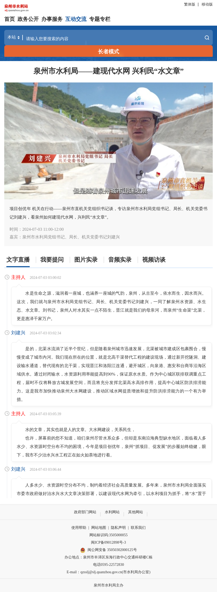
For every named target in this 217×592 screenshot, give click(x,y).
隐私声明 (118, 528)
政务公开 (28, 19)
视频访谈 (154, 259)
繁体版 (189, 4)
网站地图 (98, 528)
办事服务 (52, 19)
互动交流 (75, 19)
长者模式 (108, 51)
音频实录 (120, 259)
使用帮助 (78, 528)
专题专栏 (99, 19)
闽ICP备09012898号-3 (108, 542)
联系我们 (138, 528)
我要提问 (52, 259)
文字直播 (18, 259)
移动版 (207, 4)
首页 (9, 19)
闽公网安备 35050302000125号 (108, 550)
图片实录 (86, 259)
